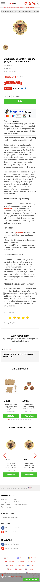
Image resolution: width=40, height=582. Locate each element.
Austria (20, 562)
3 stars (19, 318)
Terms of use (5, 504)
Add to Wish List (10, 71)
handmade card (10, 208)
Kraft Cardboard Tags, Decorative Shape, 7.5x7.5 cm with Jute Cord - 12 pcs (11, 407)
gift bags (19, 232)
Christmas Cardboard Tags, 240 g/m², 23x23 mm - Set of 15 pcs (29, 407)
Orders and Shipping (21, 504)
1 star (10, 318)
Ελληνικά (21, 558)
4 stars (23, 318)
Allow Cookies (31, 580)
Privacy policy (5, 502)
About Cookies (6, 507)
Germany (9, 562)
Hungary (20, 565)
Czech (9, 565)
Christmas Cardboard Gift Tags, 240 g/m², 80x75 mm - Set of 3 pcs (10, 465)
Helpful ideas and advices (9, 517)
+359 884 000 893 (30, 7)
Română (32, 558)
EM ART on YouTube (10, 532)
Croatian (31, 562)
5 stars (27, 318)
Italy (9, 569)
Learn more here (16, 577)
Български (9, 558)
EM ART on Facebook (10, 528)
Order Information (20, 502)
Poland (18, 569)
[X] (2, 575)
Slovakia (29, 569)
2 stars (14, 318)
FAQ (15, 499)
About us (4, 499)
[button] (8, 419)
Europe (30, 565)
